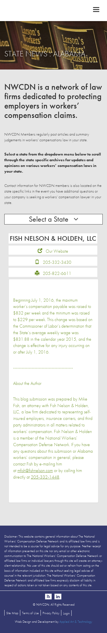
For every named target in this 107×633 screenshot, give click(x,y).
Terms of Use (30, 613)
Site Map (12, 613)
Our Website (57, 251)
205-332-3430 (57, 262)
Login (66, 613)
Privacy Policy (51, 613)
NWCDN (53, 10)
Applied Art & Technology (75, 621)
